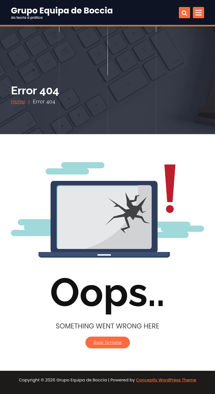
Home (18, 101)
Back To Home (107, 342)
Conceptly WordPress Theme (166, 380)
